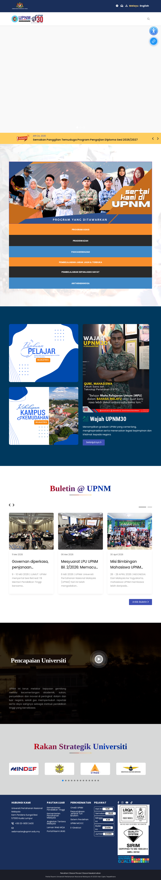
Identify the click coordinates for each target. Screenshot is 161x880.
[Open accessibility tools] (153, 31)
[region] (80, 79)
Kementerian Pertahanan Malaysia (53, 815)
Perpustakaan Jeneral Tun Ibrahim (77, 813)
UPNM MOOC (77, 823)
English (144, 6)
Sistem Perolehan (79, 819)
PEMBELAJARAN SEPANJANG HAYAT (80, 272)
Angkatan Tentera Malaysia (56, 822)
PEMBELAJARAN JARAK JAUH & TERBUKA (80, 262)
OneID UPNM (76, 807)
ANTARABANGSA (80, 283)
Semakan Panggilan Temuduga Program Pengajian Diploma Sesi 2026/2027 (85, 139)
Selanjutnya (93, 442)
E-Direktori (75, 827)
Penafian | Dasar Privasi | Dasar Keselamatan (80, 873)
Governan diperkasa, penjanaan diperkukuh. (30, 564)
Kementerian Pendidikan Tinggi (56, 808)
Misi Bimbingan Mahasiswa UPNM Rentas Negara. (125, 564)
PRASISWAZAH (80, 240)
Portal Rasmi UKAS (56, 831)
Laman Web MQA (56, 827)
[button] (77, 127)
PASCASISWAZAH (80, 252)
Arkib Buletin (140, 602)
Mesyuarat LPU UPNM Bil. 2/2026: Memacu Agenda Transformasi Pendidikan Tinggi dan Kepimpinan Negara (80, 564)
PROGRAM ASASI (80, 229)
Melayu (133, 6)
